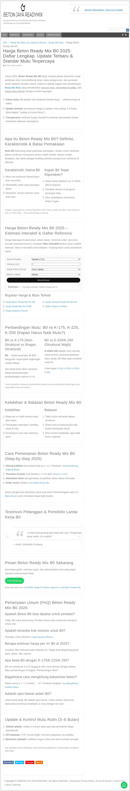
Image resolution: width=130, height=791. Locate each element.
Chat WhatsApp (14, 581)
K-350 (47, 372)
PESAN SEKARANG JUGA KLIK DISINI (103, 10)
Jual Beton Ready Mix (70, 587)
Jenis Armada (14, 259)
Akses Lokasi (13, 274)
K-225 (60, 368)
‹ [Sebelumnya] (7, 536)
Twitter (19, 762)
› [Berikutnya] (79, 536)
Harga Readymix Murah (17, 311)
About (8, 785)
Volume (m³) (13, 264)
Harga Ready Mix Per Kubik (18, 306)
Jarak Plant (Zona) (16, 269)
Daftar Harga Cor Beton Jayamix (43, 587)
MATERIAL (28, 35)
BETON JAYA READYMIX (35, 781)
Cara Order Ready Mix (38, 483)
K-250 (68, 368)
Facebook (8, 762)
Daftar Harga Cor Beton (56, 306)
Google (30, 762)
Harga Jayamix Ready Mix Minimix (61, 302)
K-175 (32, 377)
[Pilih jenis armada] (55, 259)
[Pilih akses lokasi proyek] (55, 274)
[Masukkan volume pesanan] (55, 264)
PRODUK (14, 35)
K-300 (76, 368)
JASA (40, 35)
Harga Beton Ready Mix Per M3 (20, 302)
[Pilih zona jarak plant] (55, 269)
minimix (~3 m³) (60, 474)
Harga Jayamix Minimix (42, 637)
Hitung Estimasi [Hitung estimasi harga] (43, 280)
